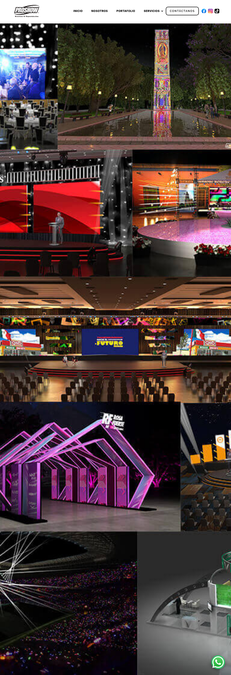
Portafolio (126, 11)
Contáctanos (182, 11)
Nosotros (99, 11)
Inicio (78, 11)
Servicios (152, 11)
